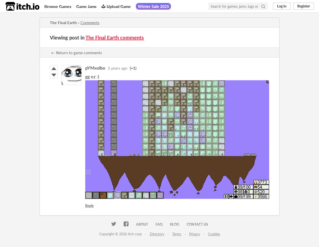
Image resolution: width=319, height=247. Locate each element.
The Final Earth (63, 22)
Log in (281, 6)
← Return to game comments (76, 52)
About (142, 224)
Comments (89, 22)
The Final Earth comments (114, 38)
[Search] (263, 6)
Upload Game (116, 6)
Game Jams (86, 6)
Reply (89, 206)
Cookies (214, 234)
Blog (174, 224)
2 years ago (117, 68)
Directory (157, 234)
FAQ (159, 224)
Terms (176, 234)
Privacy (194, 234)
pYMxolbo (95, 68)
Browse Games (57, 6)
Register (303, 6)
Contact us (197, 224)
